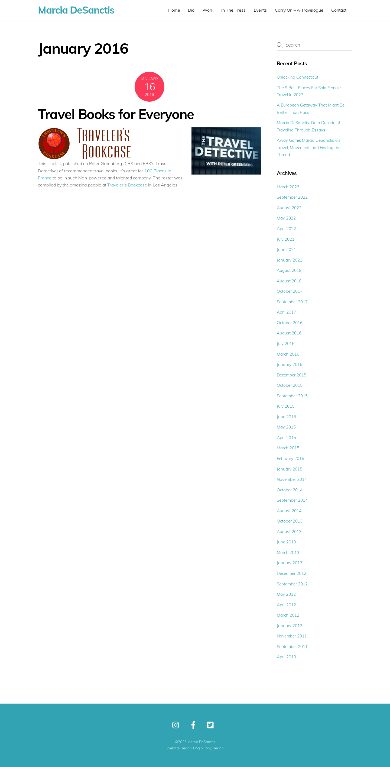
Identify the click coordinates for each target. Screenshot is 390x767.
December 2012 (291, 573)
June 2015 (286, 416)
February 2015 (290, 458)
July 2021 (285, 239)
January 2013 (289, 562)
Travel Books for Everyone (116, 113)
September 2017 (292, 301)
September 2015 (292, 395)
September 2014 (292, 500)
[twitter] (211, 724)
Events (260, 10)
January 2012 (289, 625)
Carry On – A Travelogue (299, 10)
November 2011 (292, 636)
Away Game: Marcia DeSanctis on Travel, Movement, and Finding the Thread (308, 147)
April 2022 (286, 228)
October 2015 (290, 385)
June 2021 (286, 249)
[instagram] (177, 724)
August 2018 (289, 280)
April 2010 (286, 656)
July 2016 (285, 343)
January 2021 (289, 260)
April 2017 (286, 312)
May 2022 (286, 218)
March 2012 (288, 615)
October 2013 (290, 521)
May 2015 (286, 427)
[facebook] (194, 724)
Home (174, 10)
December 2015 (291, 375)
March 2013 (288, 552)
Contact (338, 10)
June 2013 (286, 541)
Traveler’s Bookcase (127, 185)
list (58, 163)
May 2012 (286, 594)
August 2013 (289, 531)
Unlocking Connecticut (297, 77)
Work (208, 10)
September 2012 (292, 583)
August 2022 (289, 207)
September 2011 (292, 646)
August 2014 (289, 510)
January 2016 (289, 364)
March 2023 (288, 186)
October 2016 (290, 322)
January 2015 (289, 469)
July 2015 (285, 406)
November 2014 (292, 479)
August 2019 (289, 270)
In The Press (233, 10)
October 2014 (290, 489)
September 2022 (292, 197)
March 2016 (288, 354)
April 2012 (286, 604)
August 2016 (289, 333)
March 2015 (288, 447)
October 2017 (290, 291)
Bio (191, 10)
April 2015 (286, 437)
